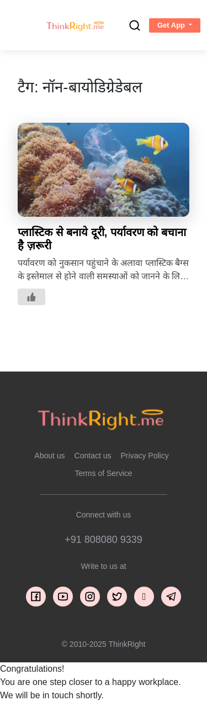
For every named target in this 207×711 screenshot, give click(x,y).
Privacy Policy (145, 455)
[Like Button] (31, 297)
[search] (134, 25)
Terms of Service (103, 473)
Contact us (93, 455)
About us (49, 455)
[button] (174, 25)
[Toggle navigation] (18, 25)
